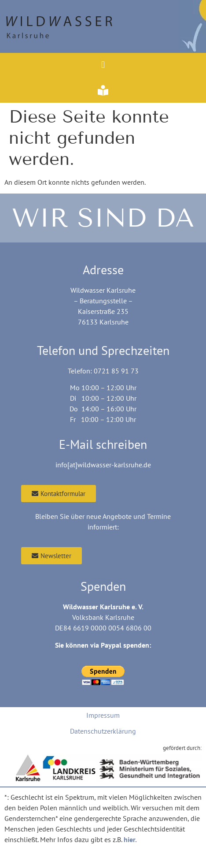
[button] (103, 64)
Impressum (103, 715)
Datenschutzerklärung (103, 731)
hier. (130, 839)
